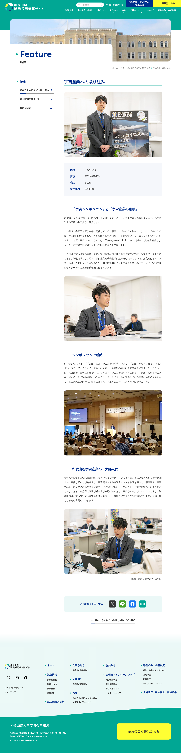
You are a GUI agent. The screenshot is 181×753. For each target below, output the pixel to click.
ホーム (115, 68)
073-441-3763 (40, 733)
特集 (122, 68)
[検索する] (101, 5)
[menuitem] (69, 10)
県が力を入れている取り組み (138, 68)
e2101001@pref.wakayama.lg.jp (32, 736)
